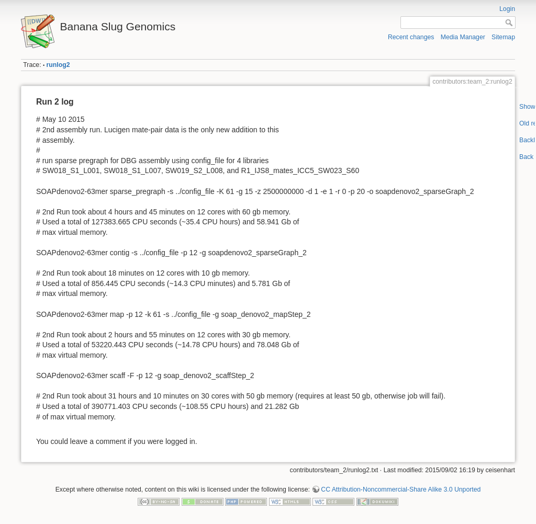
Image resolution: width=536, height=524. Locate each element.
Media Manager (463, 37)
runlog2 (58, 65)
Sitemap (503, 37)
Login (507, 9)
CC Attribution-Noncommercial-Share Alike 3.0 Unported (401, 489)
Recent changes (411, 37)
